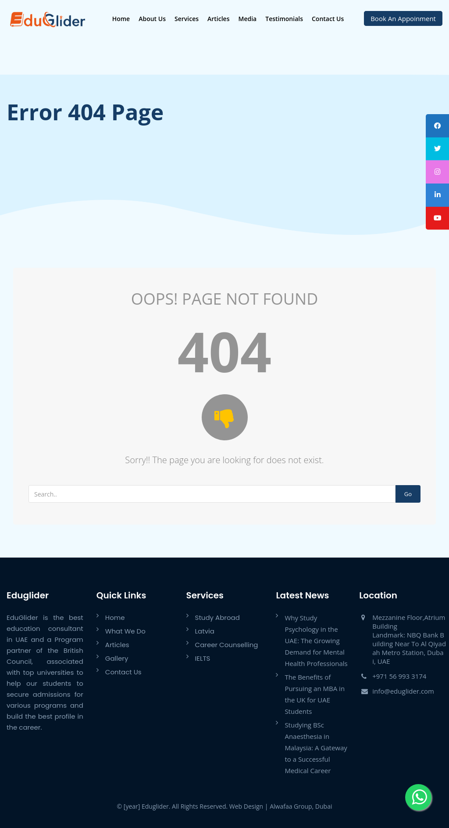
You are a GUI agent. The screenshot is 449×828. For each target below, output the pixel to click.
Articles (218, 18)
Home (120, 18)
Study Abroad (217, 617)
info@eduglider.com (403, 691)
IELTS (202, 658)
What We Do (125, 631)
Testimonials (284, 18)
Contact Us (327, 18)
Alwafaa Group (291, 806)
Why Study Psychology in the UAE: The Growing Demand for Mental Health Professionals (316, 640)
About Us (151, 18)
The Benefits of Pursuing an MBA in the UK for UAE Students (315, 694)
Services (186, 18)
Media (247, 18)
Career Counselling (226, 644)
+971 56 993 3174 (399, 676)
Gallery (116, 658)
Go (408, 494)
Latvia (204, 631)
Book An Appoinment (403, 18)
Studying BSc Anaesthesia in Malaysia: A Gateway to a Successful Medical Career (316, 747)
